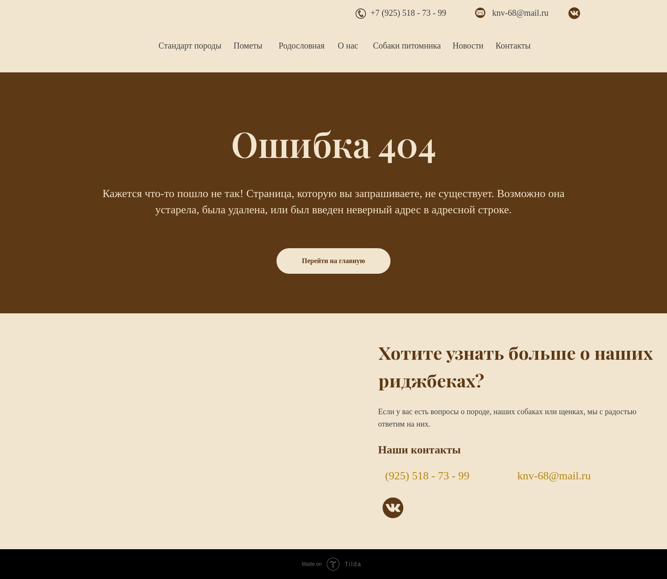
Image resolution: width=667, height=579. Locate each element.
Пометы (248, 45)
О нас (348, 45)
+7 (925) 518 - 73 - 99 (408, 12)
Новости (468, 45)
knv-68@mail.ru (520, 12)
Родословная (302, 45)
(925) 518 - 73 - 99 (427, 476)
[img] (108, 33)
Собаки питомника (407, 45)
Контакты (513, 45)
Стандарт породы (190, 45)
